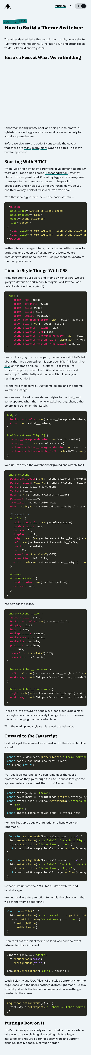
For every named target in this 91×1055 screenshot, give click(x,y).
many (27, 148)
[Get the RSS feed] (70, 6)
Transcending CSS (56, 173)
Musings (60, 6)
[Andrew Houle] (7, 6)
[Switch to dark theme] (81, 6)
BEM (7, 367)
